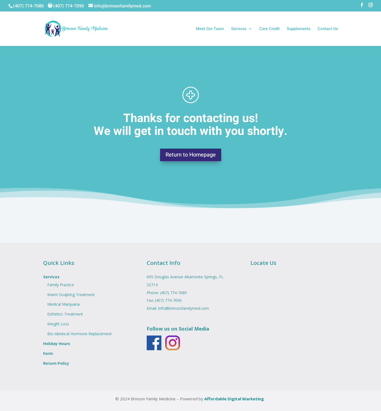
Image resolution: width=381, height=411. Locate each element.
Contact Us (328, 29)
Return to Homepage (191, 155)
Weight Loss (58, 323)
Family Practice (60, 284)
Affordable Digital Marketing (234, 398)
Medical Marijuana (63, 304)
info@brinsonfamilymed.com (183, 308)
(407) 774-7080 (28, 6)
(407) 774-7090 (168, 300)
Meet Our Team (210, 29)
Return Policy (56, 363)
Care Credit (269, 29)
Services (239, 29)
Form (48, 353)
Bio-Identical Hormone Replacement (79, 333)
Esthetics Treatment (65, 314)
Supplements (299, 29)
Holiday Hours (56, 343)
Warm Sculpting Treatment (71, 294)
